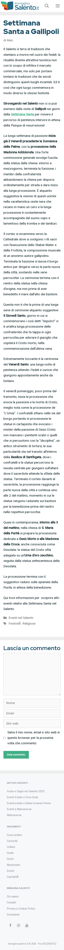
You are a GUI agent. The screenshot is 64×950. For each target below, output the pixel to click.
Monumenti (13, 865)
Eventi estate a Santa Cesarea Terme (29, 803)
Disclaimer (13, 914)
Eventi (10, 870)
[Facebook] (10, 925)
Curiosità (12, 841)
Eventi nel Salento (21, 618)
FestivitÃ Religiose (22, 623)
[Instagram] (18, 925)
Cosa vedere (14, 835)
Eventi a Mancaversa (19, 809)
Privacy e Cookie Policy (21, 908)
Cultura (11, 847)
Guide (10, 852)
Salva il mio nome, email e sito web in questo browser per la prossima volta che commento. (33, 737)
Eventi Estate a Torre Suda (22, 797)
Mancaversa (14, 815)
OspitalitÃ (13, 876)
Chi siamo (13, 896)
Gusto (10, 858)
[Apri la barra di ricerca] (46, 6)
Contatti (11, 902)
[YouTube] (26, 925)
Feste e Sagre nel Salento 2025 (26, 791)
